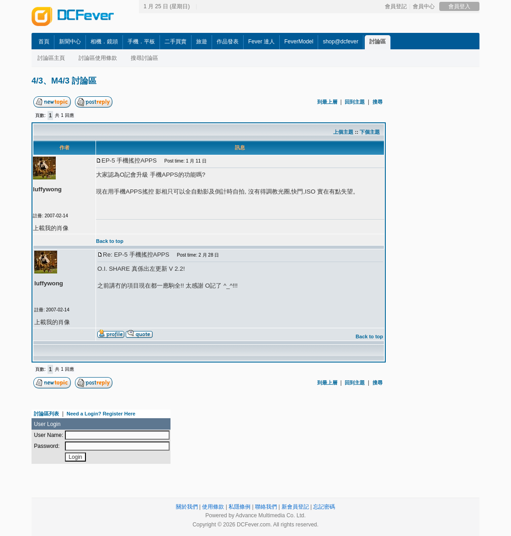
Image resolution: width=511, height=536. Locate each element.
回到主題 (355, 102)
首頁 (43, 41)
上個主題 (343, 132)
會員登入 (459, 6)
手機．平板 (141, 41)
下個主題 (370, 132)
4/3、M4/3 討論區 (64, 80)
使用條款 (213, 507)
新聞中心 (70, 41)
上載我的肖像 (51, 228)
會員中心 (424, 6)
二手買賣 (175, 41)
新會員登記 (295, 507)
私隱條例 (239, 507)
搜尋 (378, 102)
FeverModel (298, 41)
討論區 (377, 41)
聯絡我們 (266, 507)
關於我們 (187, 507)
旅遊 (201, 41)
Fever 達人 (261, 41)
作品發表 (228, 41)
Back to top (109, 241)
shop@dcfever (340, 41)
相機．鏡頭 (104, 41)
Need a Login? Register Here (101, 413)
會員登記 (396, 6)
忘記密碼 (324, 507)
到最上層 (327, 102)
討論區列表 (46, 413)
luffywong (47, 189)
